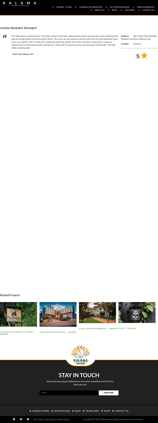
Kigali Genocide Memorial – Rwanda (98, 329)
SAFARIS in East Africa (20, 5)
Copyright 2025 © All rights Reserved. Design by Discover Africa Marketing (113, 419)
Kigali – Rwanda (127, 328)
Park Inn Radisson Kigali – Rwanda (58, 332)
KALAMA (21, 3)
